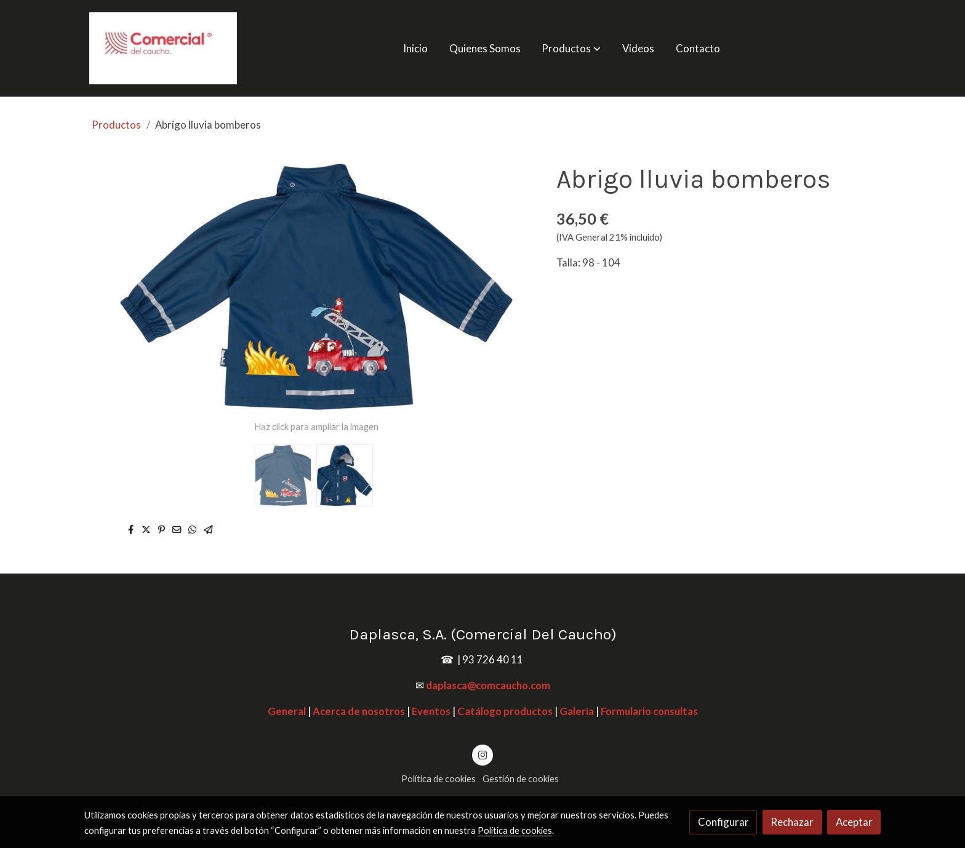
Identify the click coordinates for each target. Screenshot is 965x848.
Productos (116, 124)
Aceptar (854, 821)
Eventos (431, 711)
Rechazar (792, 821)
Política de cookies (438, 779)
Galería (576, 711)
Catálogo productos (505, 711)
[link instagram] (482, 754)
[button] (572, 48)
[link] (163, 48)
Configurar (723, 821)
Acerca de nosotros (359, 711)
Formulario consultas (649, 711)
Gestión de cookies (520, 779)
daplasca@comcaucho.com (488, 685)
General (287, 711)
